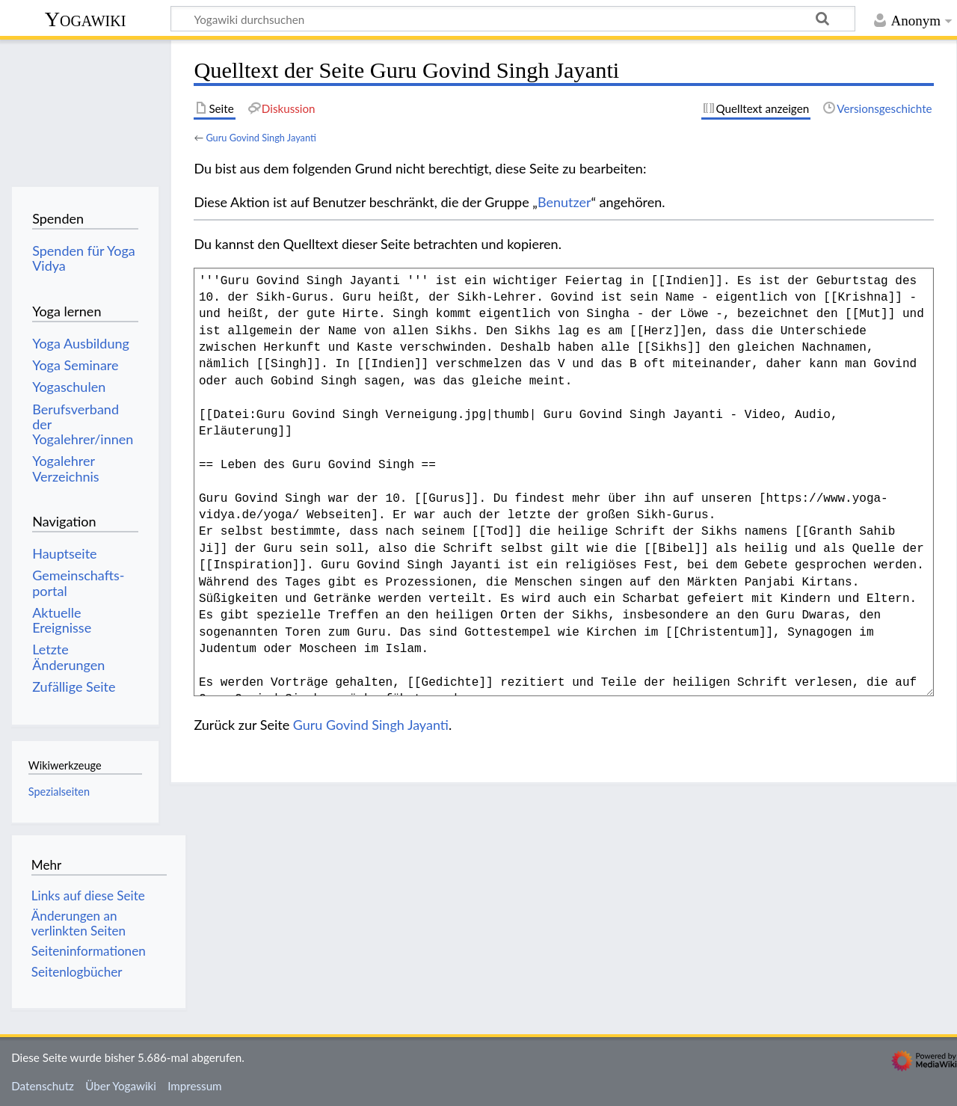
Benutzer (564, 202)
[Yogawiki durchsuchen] (513, 19)
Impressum (194, 1086)
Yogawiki (85, 19)
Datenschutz (42, 1086)
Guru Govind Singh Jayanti (261, 138)
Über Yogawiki (120, 1086)
